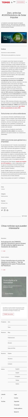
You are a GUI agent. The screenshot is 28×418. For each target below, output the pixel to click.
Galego (17, 380)
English (17, 372)
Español (17, 369)
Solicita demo (20, 2)
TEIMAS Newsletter (8, 314)
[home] (5, 2)
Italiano (17, 384)
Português (17, 376)
